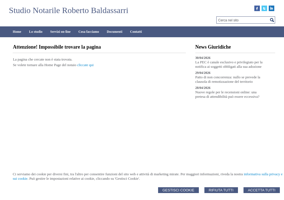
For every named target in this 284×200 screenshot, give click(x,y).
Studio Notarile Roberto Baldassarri (68, 10)
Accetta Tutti (261, 190)
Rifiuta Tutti (221, 190)
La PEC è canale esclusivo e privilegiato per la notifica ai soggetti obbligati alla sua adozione (229, 64)
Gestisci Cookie (178, 190)
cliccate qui (85, 65)
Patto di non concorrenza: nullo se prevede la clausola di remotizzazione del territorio (227, 79)
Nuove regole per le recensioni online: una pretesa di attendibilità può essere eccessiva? (227, 94)
